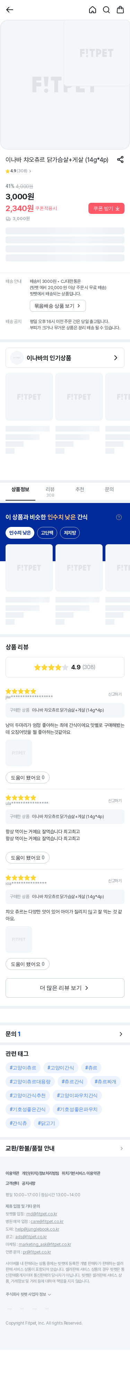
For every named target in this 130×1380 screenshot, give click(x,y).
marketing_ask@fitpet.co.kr (45, 1244)
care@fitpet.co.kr (47, 1221)
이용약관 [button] (12, 1173)
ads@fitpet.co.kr (31, 1236)
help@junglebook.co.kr (37, 1229)
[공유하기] (120, 159)
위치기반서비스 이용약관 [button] (81, 1173)
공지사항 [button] (28, 1183)
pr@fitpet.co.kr (37, 1252)
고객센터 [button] (12, 1183)
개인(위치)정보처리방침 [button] (40, 1173)
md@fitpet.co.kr (41, 1214)
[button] (10, 10)
